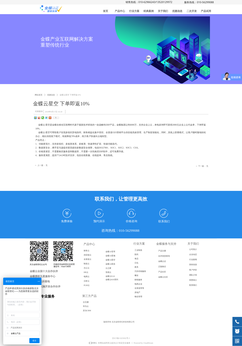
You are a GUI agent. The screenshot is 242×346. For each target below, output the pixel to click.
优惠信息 (177, 11)
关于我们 (163, 11)
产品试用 (206, 11)
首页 (105, 11)
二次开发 (192, 11)
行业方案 (134, 11)
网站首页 (38, 95)
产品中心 (120, 11)
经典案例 (148, 11)
